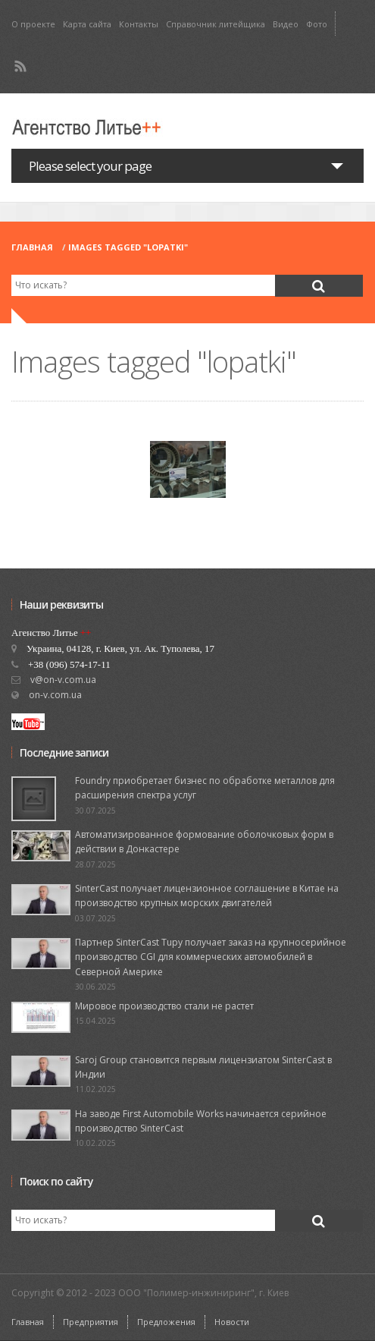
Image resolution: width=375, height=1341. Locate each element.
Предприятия (90, 1321)
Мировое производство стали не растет (164, 1005)
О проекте (33, 24)
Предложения (166, 1321)
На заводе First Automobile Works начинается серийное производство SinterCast (201, 1121)
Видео (285, 24)
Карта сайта (87, 24)
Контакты (138, 24)
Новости (231, 1321)
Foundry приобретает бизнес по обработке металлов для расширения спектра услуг (205, 787)
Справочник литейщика (215, 24)
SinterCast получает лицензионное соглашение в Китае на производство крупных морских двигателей (207, 895)
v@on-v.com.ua (63, 679)
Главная (32, 247)
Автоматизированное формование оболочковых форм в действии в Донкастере (204, 841)
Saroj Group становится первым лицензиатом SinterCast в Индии (203, 1067)
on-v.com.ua (55, 694)
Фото (316, 24)
